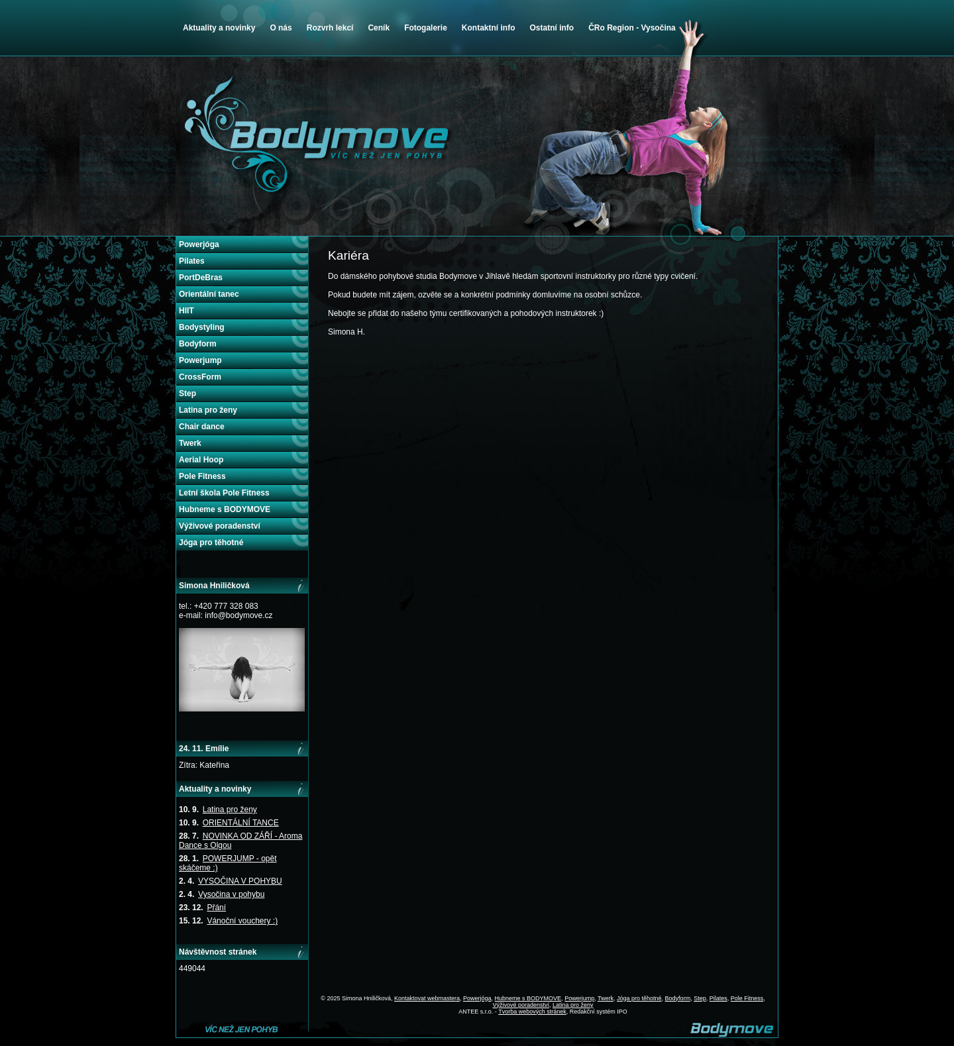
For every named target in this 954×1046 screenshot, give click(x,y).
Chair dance (202, 426)
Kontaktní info (488, 27)
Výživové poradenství (219, 526)
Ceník (379, 27)
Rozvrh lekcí (330, 27)
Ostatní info (551, 27)
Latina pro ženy (208, 410)
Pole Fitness (202, 476)
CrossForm (200, 377)
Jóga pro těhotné (211, 542)
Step (187, 393)
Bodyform (198, 343)
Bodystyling (202, 327)
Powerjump (200, 360)
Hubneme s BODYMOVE (224, 509)
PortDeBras (201, 277)
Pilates (192, 261)
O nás (281, 27)
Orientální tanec (209, 294)
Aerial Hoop (201, 459)
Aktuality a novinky (219, 27)
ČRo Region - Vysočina (632, 27)
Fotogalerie (425, 27)
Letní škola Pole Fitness (224, 492)
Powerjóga (199, 244)
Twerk (190, 443)
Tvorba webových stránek (532, 1011)
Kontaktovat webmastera (427, 998)
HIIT (186, 310)
